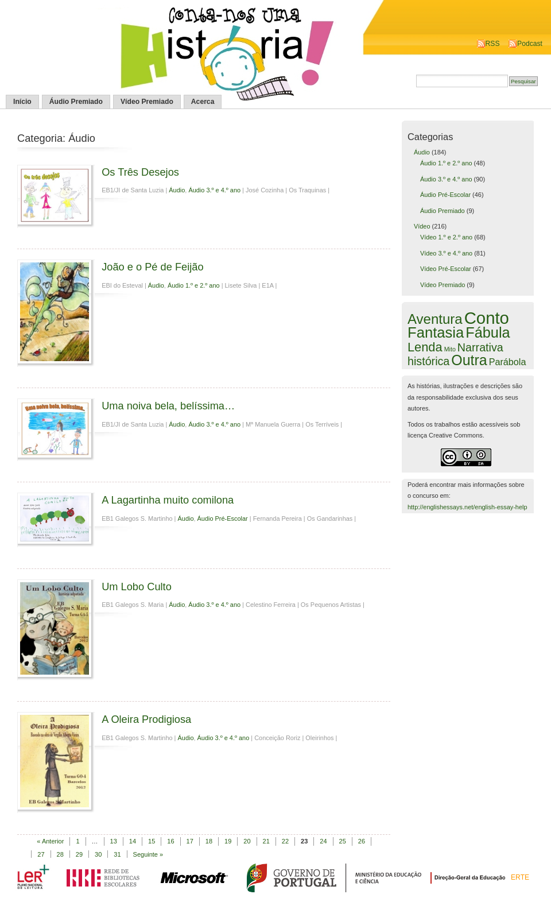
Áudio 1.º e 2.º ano (194, 285)
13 (113, 841)
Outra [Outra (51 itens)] (469, 360)
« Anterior (50, 841)
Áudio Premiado (76, 102)
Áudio (177, 190)
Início (22, 102)
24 (323, 841)
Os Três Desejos (140, 172)
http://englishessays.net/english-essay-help (467, 507)
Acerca (203, 102)
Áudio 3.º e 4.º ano (214, 190)
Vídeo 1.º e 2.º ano (446, 237)
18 (208, 841)
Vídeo (422, 226)
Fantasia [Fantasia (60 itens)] (436, 332)
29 (79, 854)
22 (285, 841)
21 (266, 841)
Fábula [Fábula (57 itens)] (487, 332)
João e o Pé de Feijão (152, 267)
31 (117, 854)
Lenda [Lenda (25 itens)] (425, 347)
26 (361, 841)
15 (151, 841)
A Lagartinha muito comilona (168, 500)
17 (190, 841)
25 (342, 841)
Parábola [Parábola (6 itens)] (507, 362)
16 (170, 841)
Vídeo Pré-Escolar (445, 268)
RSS (493, 44)
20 (246, 841)
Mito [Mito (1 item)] (450, 349)
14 (132, 841)
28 (60, 854)
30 (98, 854)
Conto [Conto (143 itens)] (486, 317)
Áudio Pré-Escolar (222, 518)
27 (40, 854)
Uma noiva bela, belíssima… (168, 406)
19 (227, 841)
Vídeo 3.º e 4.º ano (446, 253)
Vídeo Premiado (147, 102)
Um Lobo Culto (137, 586)
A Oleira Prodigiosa (146, 719)
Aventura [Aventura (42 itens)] (435, 319)
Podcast (529, 44)
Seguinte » (148, 854)
